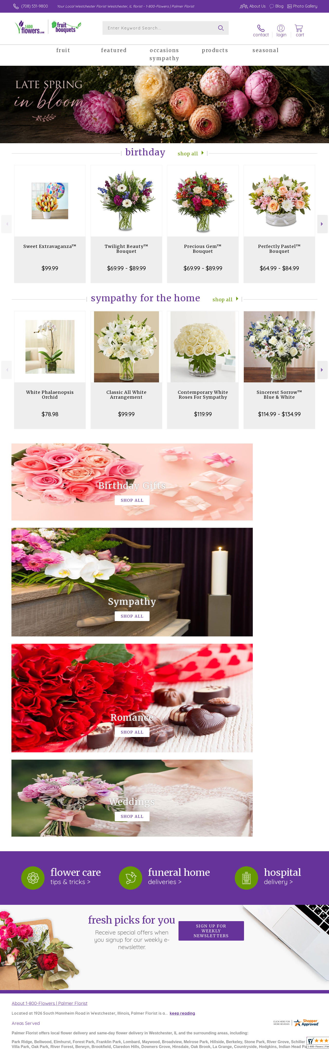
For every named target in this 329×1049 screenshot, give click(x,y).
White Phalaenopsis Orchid (50, 390)
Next (322, 220)
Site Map (303, 1044)
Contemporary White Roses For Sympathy (203, 390)
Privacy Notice (235, 1044)
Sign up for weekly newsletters (211, 726)
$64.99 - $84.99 (279, 264)
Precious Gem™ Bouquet (203, 244)
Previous (6, 220)
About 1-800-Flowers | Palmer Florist (49, 799)
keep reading (182, 809)
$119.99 (203, 410)
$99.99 (50, 264)
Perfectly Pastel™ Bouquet (279, 244)
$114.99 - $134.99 (279, 410)
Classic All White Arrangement (126, 390)
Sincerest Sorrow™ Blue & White (279, 390)
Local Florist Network (272, 1044)
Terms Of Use (205, 1044)
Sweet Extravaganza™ (49, 242)
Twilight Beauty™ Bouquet (126, 244)
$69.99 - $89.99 (126, 264)
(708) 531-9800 (34, 6)
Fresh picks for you (131, 728)
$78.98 (50, 410)
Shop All (188, 149)
